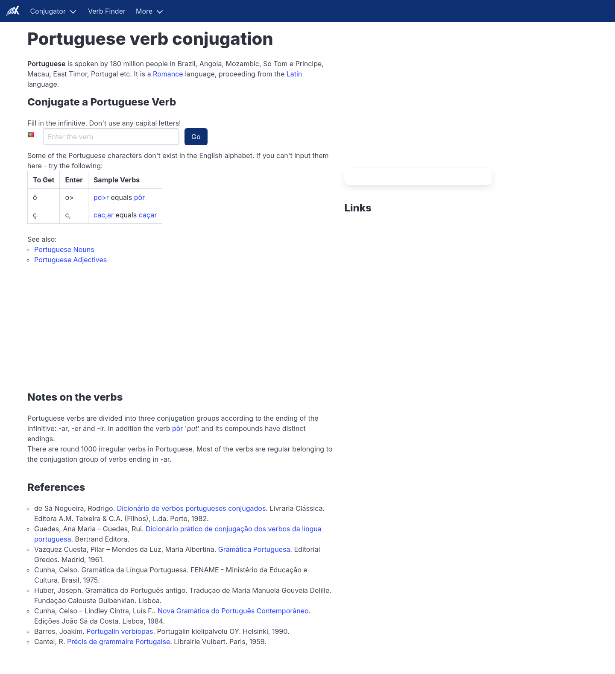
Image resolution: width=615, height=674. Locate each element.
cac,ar (104, 215)
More (144, 11)
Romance (168, 74)
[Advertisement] (180, 324)
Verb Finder (107, 11)
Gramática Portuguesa (254, 549)
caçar (148, 215)
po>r (101, 197)
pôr (139, 197)
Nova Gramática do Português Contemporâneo (233, 611)
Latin (294, 74)
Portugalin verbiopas (119, 631)
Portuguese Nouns (64, 249)
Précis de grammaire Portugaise (118, 641)
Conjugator (48, 11)
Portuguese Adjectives (70, 259)
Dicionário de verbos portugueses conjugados (191, 508)
